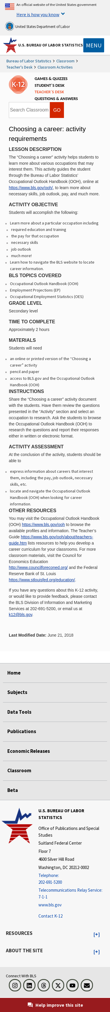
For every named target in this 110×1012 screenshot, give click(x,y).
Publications (21, 731)
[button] (97, 935)
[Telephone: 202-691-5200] (73, 878)
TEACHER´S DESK (49, 91)
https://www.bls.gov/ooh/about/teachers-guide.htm (51, 540)
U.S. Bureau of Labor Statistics (50, 45)
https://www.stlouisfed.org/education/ (42, 579)
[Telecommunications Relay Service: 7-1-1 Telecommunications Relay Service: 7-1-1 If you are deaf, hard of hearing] (73, 893)
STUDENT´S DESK (50, 85)
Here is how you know (37, 14)
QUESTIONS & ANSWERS (56, 98)
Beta (12, 790)
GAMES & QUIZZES (51, 78)
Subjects (17, 692)
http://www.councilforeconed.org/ (38, 567)
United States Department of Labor (37, 26)
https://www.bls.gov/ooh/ (31, 187)
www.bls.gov (50, 905)
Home (14, 673)
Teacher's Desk (19, 67)
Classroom (65, 61)
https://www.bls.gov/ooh (43, 524)
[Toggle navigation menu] (93, 45)
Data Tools (19, 712)
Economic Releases (28, 751)
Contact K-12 (50, 916)
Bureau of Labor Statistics (28, 61)
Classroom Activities (55, 67)
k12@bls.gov (20, 614)
